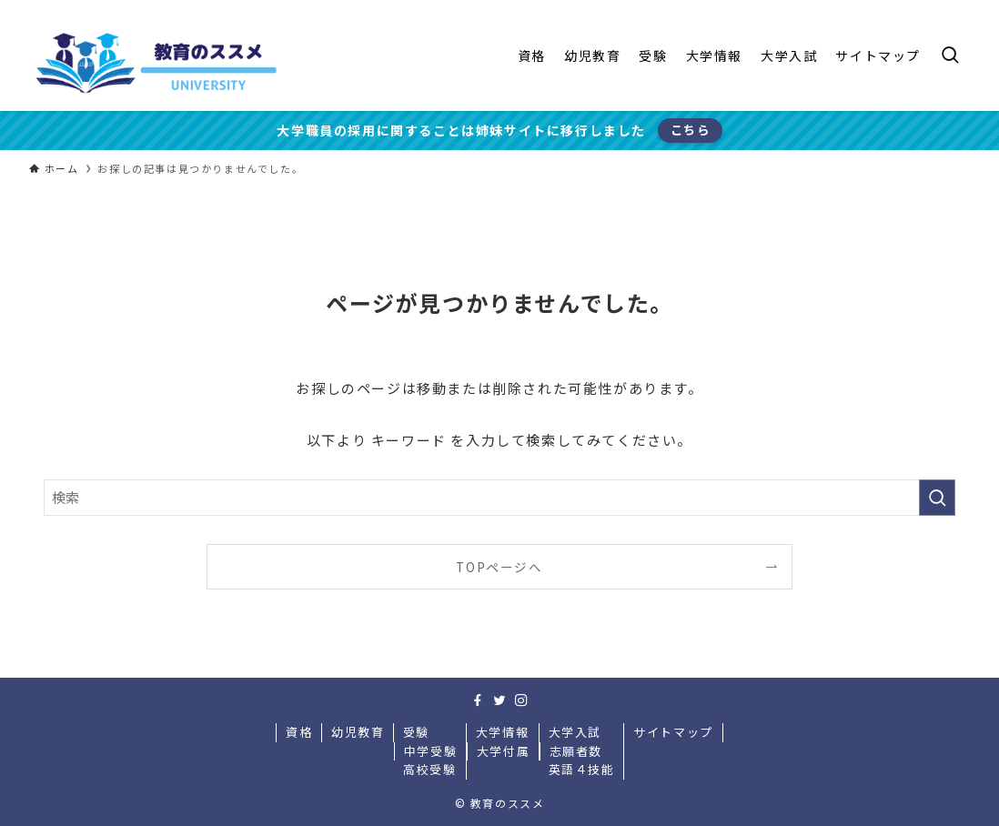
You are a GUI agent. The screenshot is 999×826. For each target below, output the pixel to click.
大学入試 (575, 731)
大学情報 (502, 731)
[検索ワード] (499, 497)
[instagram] (521, 700)
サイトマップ (673, 731)
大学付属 (503, 751)
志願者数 (576, 751)
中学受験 (430, 751)
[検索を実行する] (937, 497)
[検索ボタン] (950, 55)
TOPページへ (499, 567)
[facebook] (477, 700)
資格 (299, 731)
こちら (691, 129)
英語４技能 (582, 769)
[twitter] (499, 700)
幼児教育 (357, 731)
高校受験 (429, 769)
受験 (416, 731)
